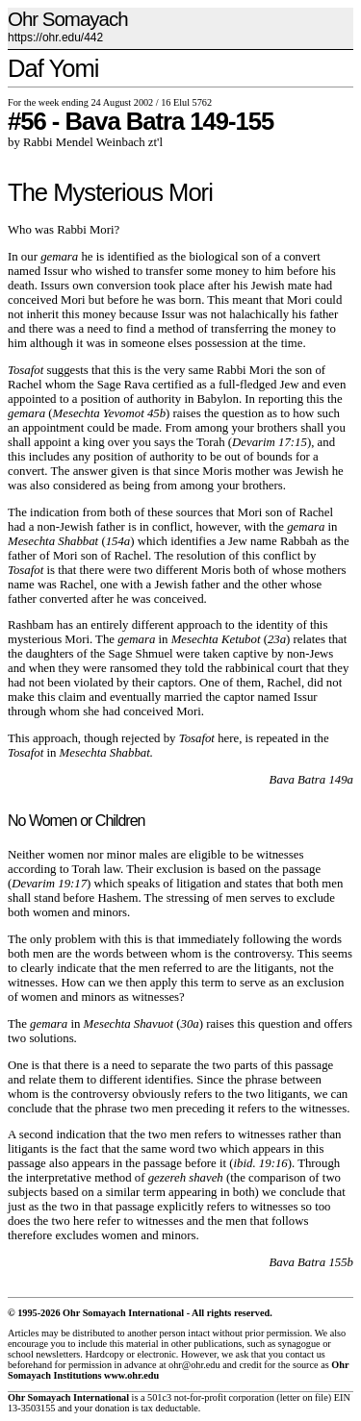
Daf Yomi (53, 68)
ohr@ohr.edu (193, 1364)
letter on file (304, 1397)
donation (112, 1408)
